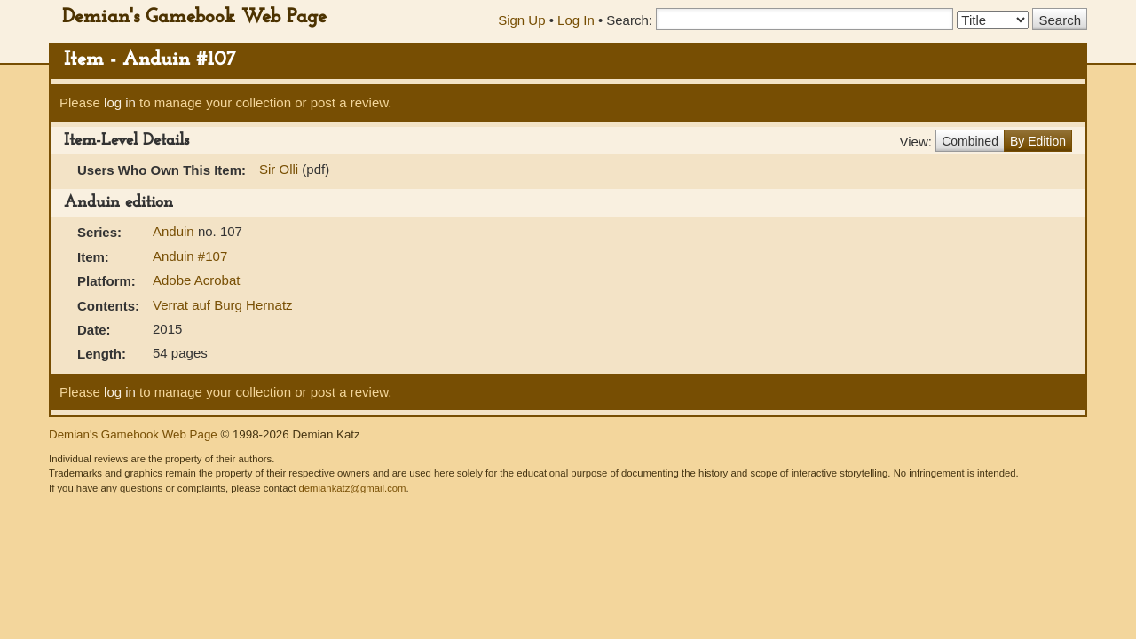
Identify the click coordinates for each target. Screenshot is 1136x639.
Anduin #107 (190, 256)
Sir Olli (278, 169)
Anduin (175, 231)
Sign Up (521, 20)
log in (120, 102)
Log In (576, 20)
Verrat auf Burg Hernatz (223, 304)
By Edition (1038, 141)
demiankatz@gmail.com (352, 488)
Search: (629, 20)
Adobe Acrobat (196, 280)
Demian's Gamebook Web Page (194, 17)
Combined (970, 141)
